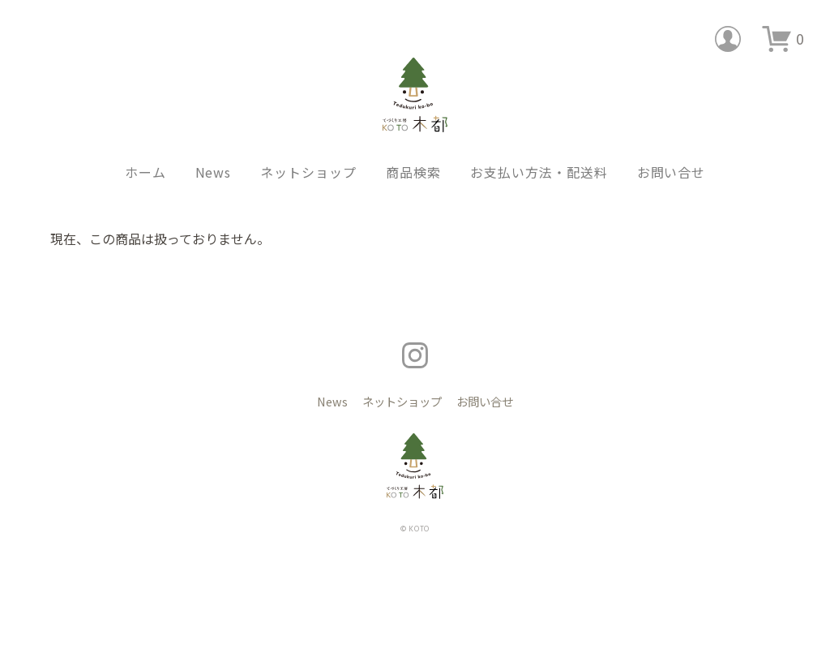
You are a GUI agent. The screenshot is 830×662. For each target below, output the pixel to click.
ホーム (145, 147)
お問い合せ (671, 147)
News (213, 147)
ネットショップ (308, 147)
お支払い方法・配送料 (539, 147)
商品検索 (413, 147)
